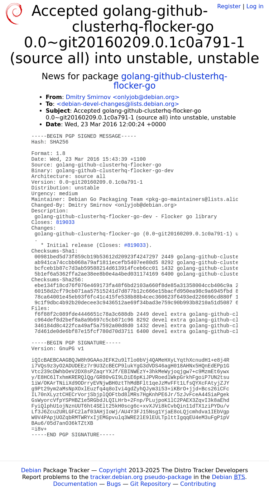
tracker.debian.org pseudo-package (141, 477)
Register (229, 6)
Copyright (113, 470)
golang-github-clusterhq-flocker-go (170, 81)
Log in (255, 6)
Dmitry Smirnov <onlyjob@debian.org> (122, 97)
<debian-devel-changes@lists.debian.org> (118, 103)
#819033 (135, 245)
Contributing (198, 483)
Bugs (114, 483)
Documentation (75, 483)
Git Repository (150, 483)
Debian (31, 470)
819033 (65, 222)
